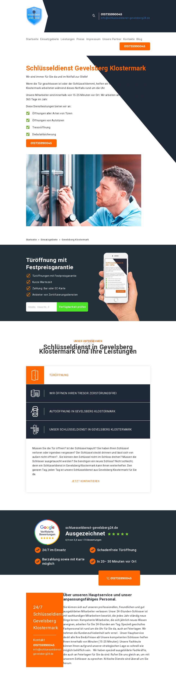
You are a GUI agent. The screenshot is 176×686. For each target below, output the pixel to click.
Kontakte (129, 39)
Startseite (32, 39)
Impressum (93, 39)
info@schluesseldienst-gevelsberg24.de (125, 18)
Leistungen (68, 39)
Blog (139, 39)
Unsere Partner (112, 39)
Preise (80, 39)
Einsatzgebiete (49, 39)
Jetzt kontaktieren (85, 481)
